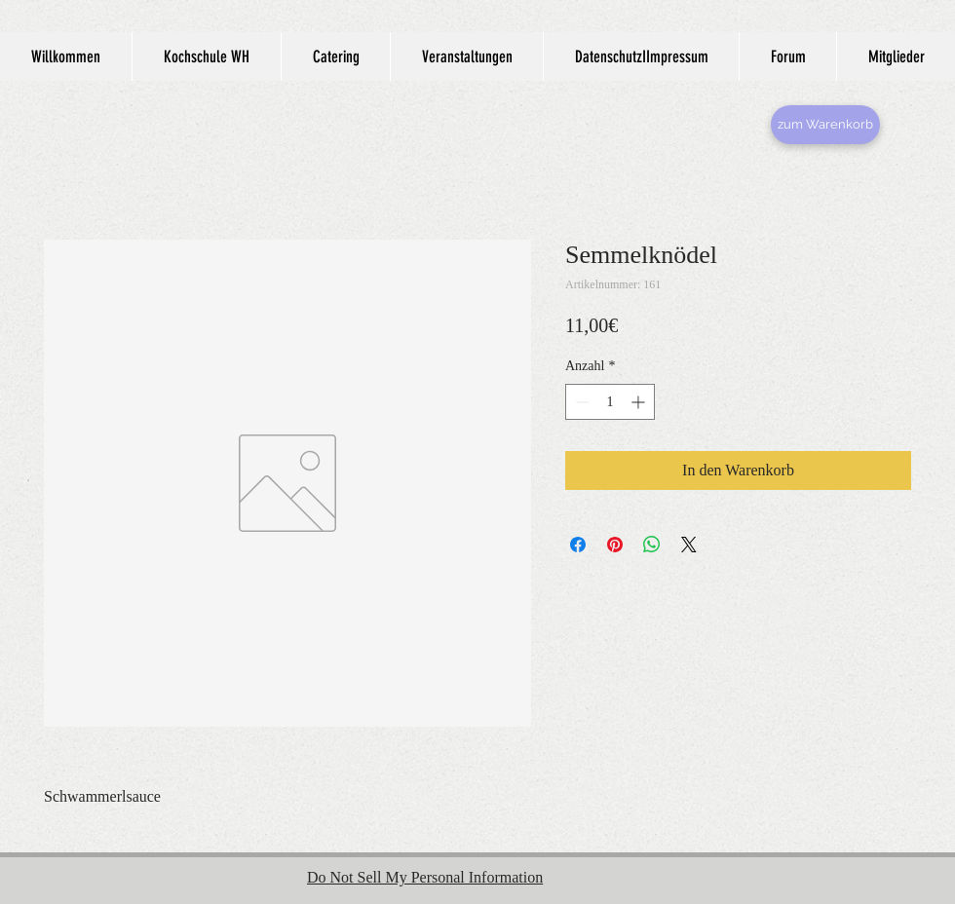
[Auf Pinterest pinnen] (615, 544)
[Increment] (640, 402)
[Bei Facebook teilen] (578, 544)
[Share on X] (689, 544)
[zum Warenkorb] (825, 124)
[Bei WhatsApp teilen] (652, 544)
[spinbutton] (610, 402)
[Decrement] (580, 402)
